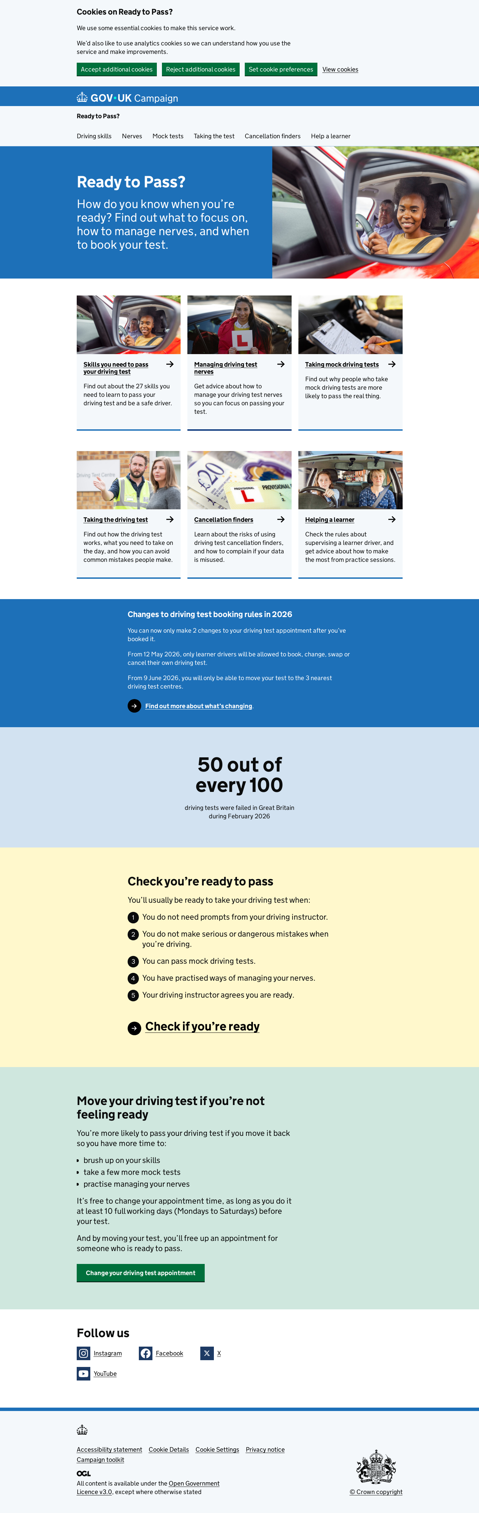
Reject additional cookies (201, 69)
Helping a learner (329, 519)
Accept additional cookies (117, 69)
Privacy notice (265, 1449)
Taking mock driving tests (342, 364)
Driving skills (94, 136)
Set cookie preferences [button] (281, 69)
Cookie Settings (217, 1449)
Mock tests (168, 136)
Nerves (132, 136)
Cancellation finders (273, 136)
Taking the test (214, 136)
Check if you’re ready (202, 1026)
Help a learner (331, 136)
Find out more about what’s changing (198, 706)
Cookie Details (169, 1449)
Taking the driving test (116, 519)
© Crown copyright (376, 1492)
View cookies (340, 69)
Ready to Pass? (98, 116)
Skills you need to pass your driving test (116, 368)
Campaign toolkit (100, 1460)
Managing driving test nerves (225, 368)
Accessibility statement (109, 1449)
